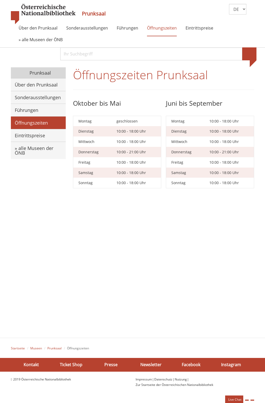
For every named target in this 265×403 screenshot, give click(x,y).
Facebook (191, 365)
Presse (110, 365)
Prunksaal (94, 13)
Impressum (144, 379)
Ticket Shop (71, 365)
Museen (36, 348)
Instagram (231, 365)
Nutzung (181, 379)
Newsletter (150, 365)
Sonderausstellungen (87, 28)
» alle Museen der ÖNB (41, 39)
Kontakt (31, 365)
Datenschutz (163, 379)
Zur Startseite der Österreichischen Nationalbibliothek (174, 385)
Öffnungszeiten (162, 28)
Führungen (127, 28)
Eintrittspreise (199, 28)
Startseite (18, 348)
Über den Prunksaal (38, 28)
